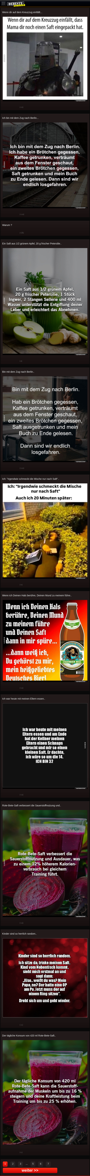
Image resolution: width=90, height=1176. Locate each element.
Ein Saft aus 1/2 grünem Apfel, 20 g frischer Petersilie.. (32, 243)
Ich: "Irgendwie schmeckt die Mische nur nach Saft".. (30, 478)
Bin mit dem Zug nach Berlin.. (18, 371)
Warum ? (7, 225)
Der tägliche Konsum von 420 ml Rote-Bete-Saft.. (29, 1035)
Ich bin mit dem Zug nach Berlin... (20, 118)
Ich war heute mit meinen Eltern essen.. (23, 698)
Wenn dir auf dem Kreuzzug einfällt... (22, 12)
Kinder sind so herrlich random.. (19, 933)
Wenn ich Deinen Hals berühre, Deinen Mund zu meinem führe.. (37, 595)
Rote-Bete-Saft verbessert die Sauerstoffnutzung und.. (31, 805)
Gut (5, 107)
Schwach (14, 107)
